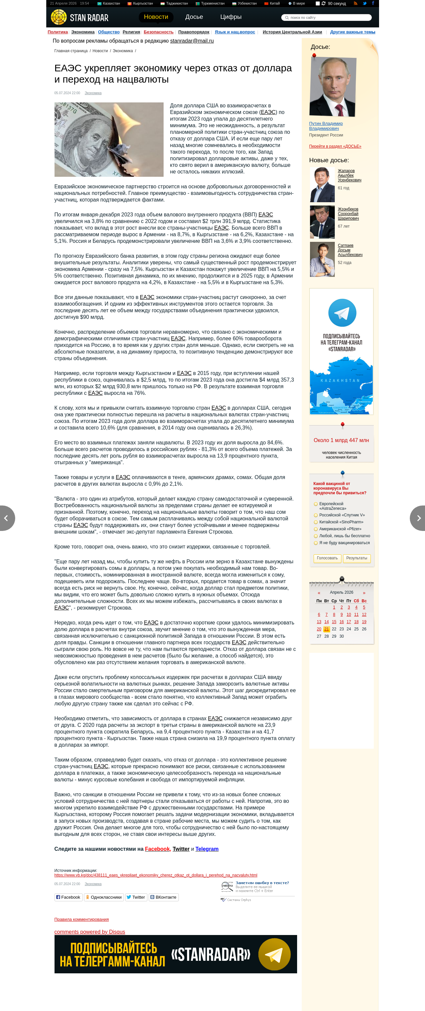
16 (341, 621)
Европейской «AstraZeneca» (333, 506)
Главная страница (71, 51)
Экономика (83, 31)
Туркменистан (213, 3)
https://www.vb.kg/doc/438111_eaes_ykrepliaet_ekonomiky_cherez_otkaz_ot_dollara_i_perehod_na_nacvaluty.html (156, 875)
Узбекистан (247, 3)
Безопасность (159, 31)
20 (319, 629)
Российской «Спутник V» (342, 515)
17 (349, 621)
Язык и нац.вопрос (235, 31)
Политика (58, 31)
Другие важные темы (352, 31)
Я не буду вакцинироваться (345, 543)
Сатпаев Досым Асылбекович (350, 250)
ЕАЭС (268, 112)
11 (356, 614)
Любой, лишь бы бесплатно (345, 536)
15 (334, 621)
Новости (100, 51)
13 (319, 621)
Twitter (181, 849)
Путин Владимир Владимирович (326, 126)
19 (364, 621)
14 (327, 621)
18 (356, 621)
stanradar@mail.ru (192, 41)
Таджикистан (177, 3)
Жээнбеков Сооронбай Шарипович (348, 214)
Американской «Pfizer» (341, 529)
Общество (109, 31)
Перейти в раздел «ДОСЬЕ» (335, 146)
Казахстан (111, 3)
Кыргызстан (143, 3)
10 (349, 614)
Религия (131, 31)
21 (327, 629)
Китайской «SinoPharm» (342, 522)
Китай (275, 3)
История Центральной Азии (292, 31)
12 (364, 614)
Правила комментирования (82, 919)
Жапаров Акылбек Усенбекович (350, 175)
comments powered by (90, 932)
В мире (299, 3)
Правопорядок (193, 31)
